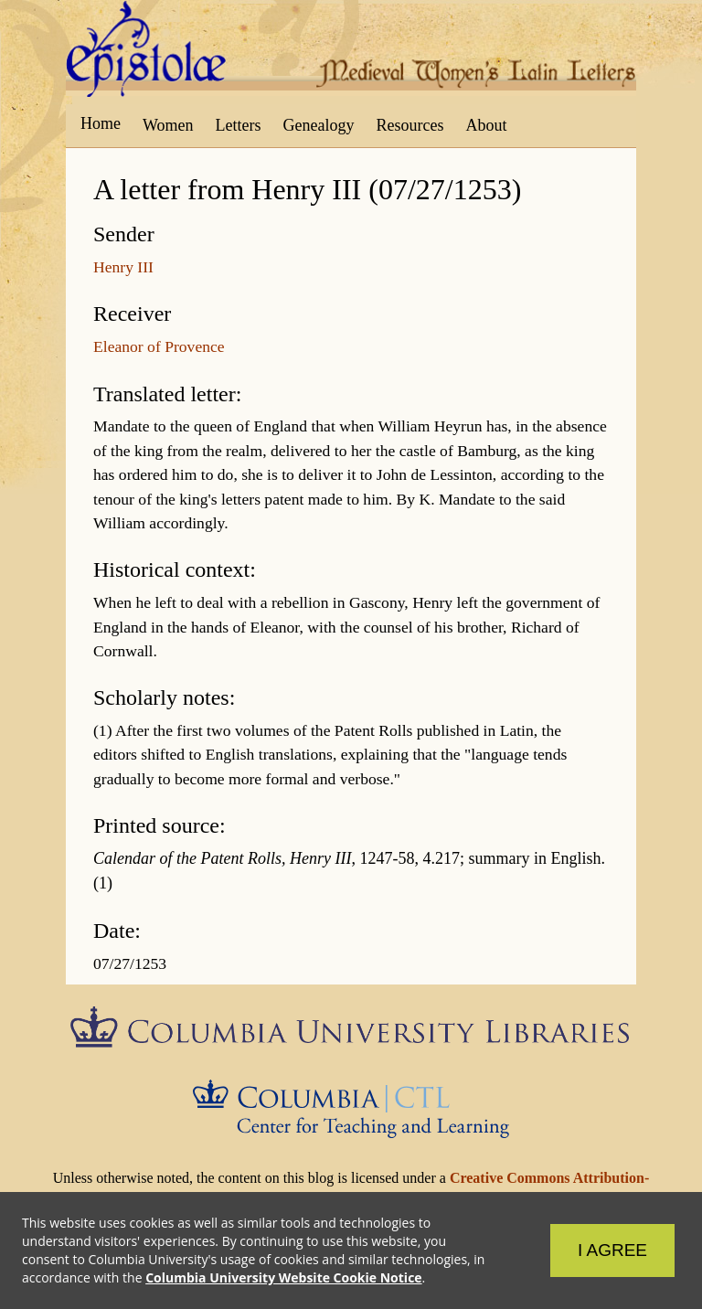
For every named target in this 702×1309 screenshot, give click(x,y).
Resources (410, 125)
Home (100, 123)
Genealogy (319, 125)
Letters (238, 125)
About (485, 125)
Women (168, 125)
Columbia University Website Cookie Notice (283, 1277)
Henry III (123, 267)
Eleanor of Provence (159, 346)
